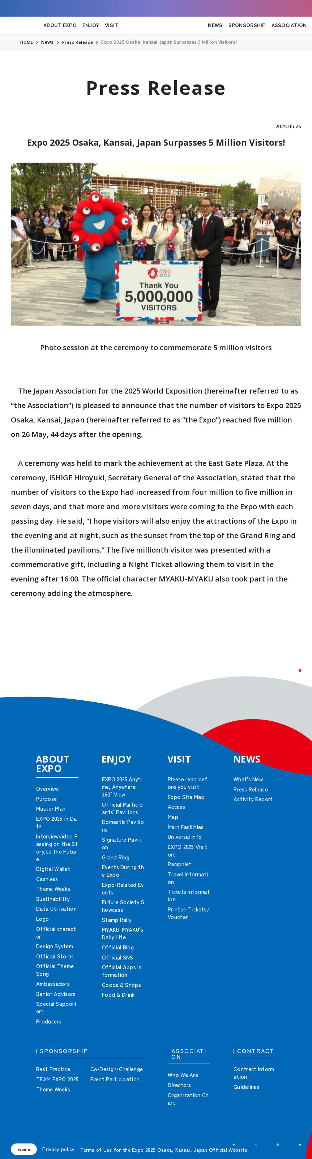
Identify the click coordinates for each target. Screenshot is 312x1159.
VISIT (111, 25)
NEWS (215, 25)
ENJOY (90, 25)
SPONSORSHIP (247, 25)
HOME (26, 42)
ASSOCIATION (289, 25)
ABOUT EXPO (60, 25)
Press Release (78, 42)
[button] (290, 680)
